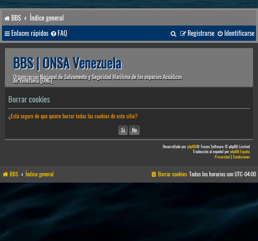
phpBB (191, 146)
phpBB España (240, 151)
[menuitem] (58, 33)
